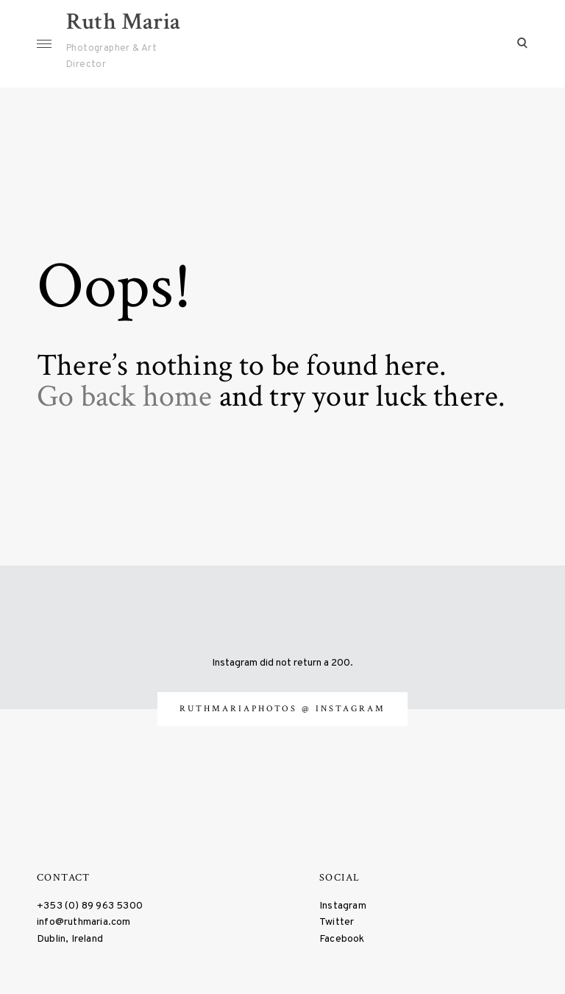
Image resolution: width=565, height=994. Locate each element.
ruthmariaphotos (241, 707)
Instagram (342, 904)
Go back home (124, 395)
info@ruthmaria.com (84, 921)
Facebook (342, 937)
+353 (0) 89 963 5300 (90, 904)
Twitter (336, 921)
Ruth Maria (123, 22)
